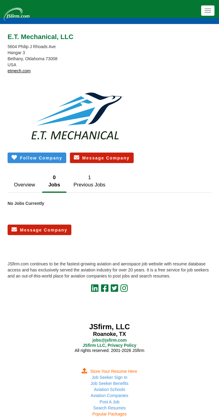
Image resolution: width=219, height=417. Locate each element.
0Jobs (54, 181)
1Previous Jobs (89, 181)
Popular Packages (109, 414)
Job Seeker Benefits (109, 383)
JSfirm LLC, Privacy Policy (109, 345)
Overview (24, 185)
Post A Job (109, 401)
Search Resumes (109, 408)
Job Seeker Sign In (109, 377)
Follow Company (36, 157)
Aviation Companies (109, 395)
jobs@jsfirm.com (109, 340)
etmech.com (19, 70)
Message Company (102, 157)
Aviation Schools (109, 389)
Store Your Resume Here (109, 371)
